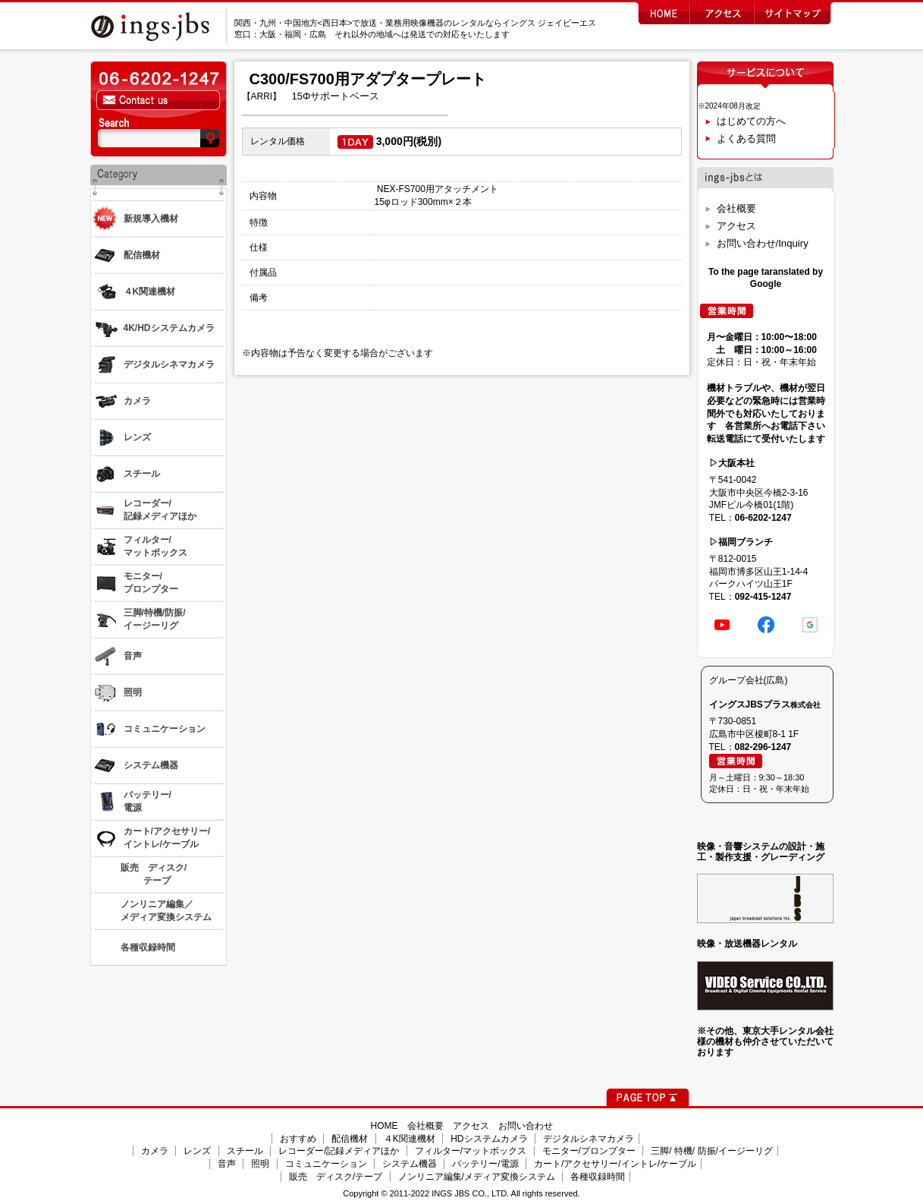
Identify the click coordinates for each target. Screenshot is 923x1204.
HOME (384, 1125)
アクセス (736, 226)
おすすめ (298, 1138)
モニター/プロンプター (589, 1151)
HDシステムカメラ (489, 1138)
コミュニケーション (326, 1163)
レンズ (197, 1151)
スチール (245, 1151)
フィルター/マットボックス (470, 1151)
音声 (227, 1163)
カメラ (154, 1151)
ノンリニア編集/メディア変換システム (476, 1176)
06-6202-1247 (763, 517)
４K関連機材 (409, 1138)
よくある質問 (746, 138)
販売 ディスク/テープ (335, 1176)
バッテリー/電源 (485, 1163)
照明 (260, 1163)
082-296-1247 (763, 747)
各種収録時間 (597, 1176)
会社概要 (736, 208)
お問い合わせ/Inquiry (762, 243)
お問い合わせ (525, 1125)
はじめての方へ (751, 121)
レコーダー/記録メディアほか (338, 1151)
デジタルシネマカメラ (588, 1138)
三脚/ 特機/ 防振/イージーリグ (712, 1151)
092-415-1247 (763, 596)
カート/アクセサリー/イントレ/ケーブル (615, 1163)
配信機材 (349, 1138)
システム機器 (409, 1163)
